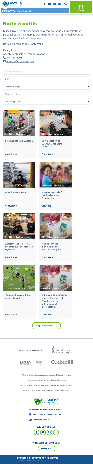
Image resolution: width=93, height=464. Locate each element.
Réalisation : (28, 460)
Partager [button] (45, 448)
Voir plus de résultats (45, 326)
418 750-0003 (12, 57)
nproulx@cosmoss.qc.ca (18, 61)
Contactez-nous (40, 420)
